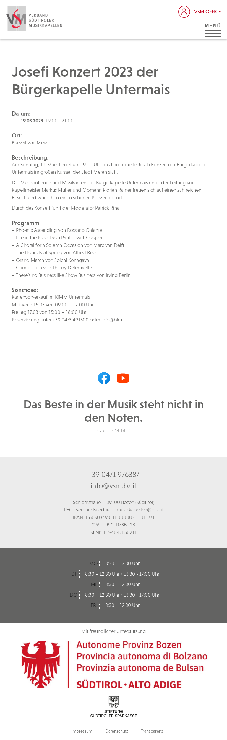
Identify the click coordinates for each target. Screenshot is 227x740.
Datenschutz (116, 731)
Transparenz (152, 731)
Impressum (82, 731)
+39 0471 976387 (113, 474)
